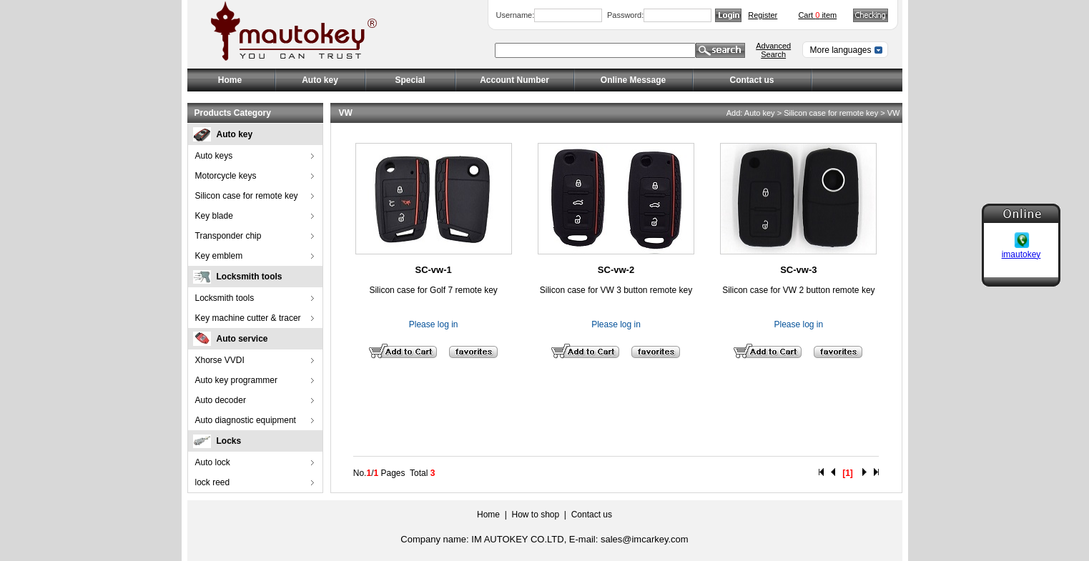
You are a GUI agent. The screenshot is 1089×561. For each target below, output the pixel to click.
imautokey (1021, 254)
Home (230, 80)
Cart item (817, 15)
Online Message (633, 80)
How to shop (535, 515)
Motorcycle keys (226, 176)
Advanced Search (773, 50)
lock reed (212, 482)
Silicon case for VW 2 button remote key (798, 290)
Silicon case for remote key (246, 196)
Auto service (242, 339)
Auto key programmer (236, 380)
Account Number (514, 80)
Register (762, 15)
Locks (229, 441)
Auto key (235, 134)
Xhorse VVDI (220, 360)
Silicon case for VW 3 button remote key (616, 290)
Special (410, 80)
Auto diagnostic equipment (245, 420)
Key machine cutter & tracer (248, 318)
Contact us (751, 80)
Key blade (214, 216)
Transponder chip (228, 236)
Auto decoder (220, 400)
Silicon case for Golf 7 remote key (433, 290)
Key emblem (219, 256)
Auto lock (212, 462)
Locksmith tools (249, 277)
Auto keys (214, 156)
